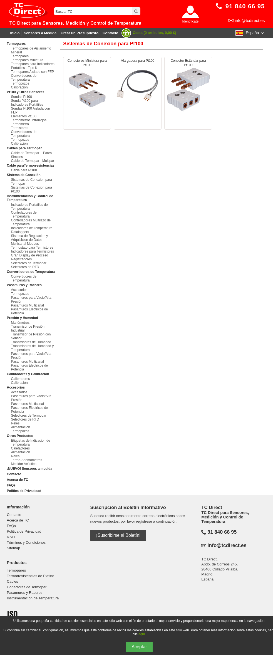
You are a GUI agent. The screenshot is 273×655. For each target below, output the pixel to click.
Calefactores (20, 448)
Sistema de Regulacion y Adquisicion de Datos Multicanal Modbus (29, 240)
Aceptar (139, 646)
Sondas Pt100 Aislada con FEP (30, 110)
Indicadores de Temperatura (32, 228)
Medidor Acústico (23, 464)
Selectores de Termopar (28, 263)
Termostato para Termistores (32, 247)
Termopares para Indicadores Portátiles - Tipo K (32, 66)
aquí (141, 634)
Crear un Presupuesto (79, 33)
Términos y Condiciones (26, 542)
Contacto (110, 33)
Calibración (19, 87)
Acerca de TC (17, 480)
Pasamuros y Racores (25, 592)
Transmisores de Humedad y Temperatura (32, 348)
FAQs (11, 485)
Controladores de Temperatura (24, 214)
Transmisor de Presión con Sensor (31, 336)
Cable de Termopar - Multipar (32, 161)
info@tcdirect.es (250, 20)
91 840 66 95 (222, 532)
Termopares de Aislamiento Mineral (31, 50)
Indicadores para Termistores (32, 251)
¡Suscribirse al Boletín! (118, 535)
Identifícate (190, 21)
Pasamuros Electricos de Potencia (29, 311)
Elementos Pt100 (23, 116)
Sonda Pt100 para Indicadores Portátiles (27, 103)
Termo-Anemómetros (26, 460)
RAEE (12, 537)
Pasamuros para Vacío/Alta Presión (31, 299)
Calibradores (20, 379)
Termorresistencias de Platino (30, 576)
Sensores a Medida (40, 33)
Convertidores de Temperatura (23, 77)
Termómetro (20, 124)
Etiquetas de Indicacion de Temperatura (30, 442)
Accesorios (19, 290)
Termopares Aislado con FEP (32, 72)
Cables (12, 581)
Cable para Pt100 (24, 170)
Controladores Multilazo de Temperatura (31, 222)
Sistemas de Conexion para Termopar (31, 182)
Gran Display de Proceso (29, 255)
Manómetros (20, 323)
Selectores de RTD (25, 267)
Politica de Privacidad (24, 491)
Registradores (21, 259)
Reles (15, 423)
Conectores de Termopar (27, 587)
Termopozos (20, 83)
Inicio (15, 33)
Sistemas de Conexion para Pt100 (31, 189)
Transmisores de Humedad (31, 342)
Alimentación (20, 427)
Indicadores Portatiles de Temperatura (29, 207)
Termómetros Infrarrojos (28, 120)
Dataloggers (20, 232)
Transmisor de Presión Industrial (27, 328)
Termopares (20, 56)
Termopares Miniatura (27, 60)
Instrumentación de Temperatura (33, 598)
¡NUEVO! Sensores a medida (29, 469)
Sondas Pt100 (21, 97)
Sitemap (13, 548)
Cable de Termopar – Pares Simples (31, 155)
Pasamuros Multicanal (27, 305)
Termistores (19, 128)
